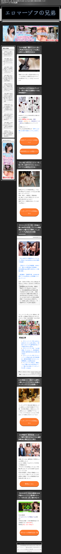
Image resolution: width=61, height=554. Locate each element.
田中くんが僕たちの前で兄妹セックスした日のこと (29, 130)
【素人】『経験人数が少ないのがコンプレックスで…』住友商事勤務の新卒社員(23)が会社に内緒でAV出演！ (29, 545)
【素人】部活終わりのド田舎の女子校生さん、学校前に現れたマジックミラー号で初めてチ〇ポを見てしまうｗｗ (8, 87)
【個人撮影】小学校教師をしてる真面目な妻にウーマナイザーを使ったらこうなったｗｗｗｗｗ (8, 70)
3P (40, 375)
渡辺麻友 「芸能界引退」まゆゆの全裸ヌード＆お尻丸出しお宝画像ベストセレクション (29, 276)
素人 (24, 374)
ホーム (3, 42)
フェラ (37, 374)
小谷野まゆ (39, 373)
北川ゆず (33, 371)
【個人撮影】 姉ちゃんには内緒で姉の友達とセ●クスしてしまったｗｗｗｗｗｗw (8, 61)
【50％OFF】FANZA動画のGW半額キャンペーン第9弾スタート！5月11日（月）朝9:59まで (8, 117)
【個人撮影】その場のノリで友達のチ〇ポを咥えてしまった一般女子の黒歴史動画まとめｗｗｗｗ (8, 125)
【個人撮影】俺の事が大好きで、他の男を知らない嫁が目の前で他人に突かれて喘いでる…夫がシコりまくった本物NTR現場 (8, 97)
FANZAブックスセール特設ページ (29, 141)
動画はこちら (29, 484)
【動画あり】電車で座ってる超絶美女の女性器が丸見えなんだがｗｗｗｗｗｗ (8, 53)
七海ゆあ (36, 371)
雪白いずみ (34, 373)
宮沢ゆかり (25, 371)
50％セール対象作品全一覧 (29, 532)
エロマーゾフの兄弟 (9, 3)
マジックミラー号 (29, 374)
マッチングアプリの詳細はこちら (29, 212)
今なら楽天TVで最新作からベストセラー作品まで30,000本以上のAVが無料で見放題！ (29, 260)
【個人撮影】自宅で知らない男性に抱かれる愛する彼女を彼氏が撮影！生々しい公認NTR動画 (8, 78)
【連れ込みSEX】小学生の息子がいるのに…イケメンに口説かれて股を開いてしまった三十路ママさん (29, 549)
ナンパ (6, 42)
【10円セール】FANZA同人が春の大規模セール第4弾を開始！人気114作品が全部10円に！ (8, 133)
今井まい (29, 371)
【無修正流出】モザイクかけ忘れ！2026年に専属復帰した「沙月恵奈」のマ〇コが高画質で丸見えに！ (8, 108)
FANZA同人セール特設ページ (29, 151)
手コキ (34, 374)
